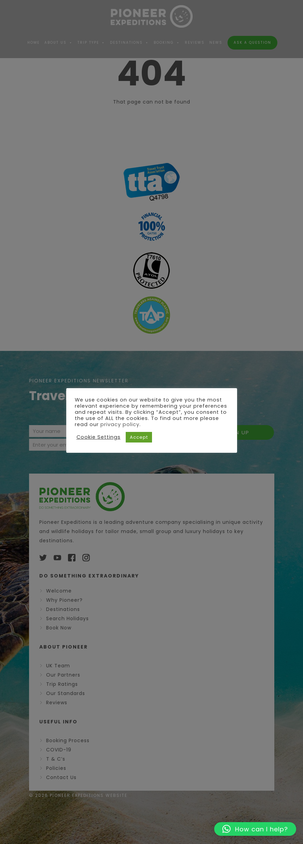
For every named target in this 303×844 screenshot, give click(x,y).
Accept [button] (139, 437)
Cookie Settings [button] (99, 437)
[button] (255, 829)
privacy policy (119, 424)
